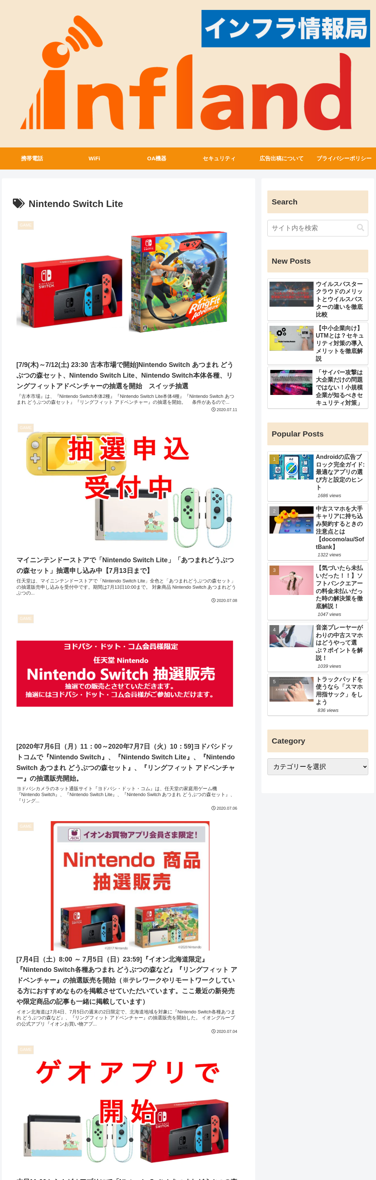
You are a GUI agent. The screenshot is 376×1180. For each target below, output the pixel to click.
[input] (317, 227)
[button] (360, 227)
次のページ (128, 1080)
